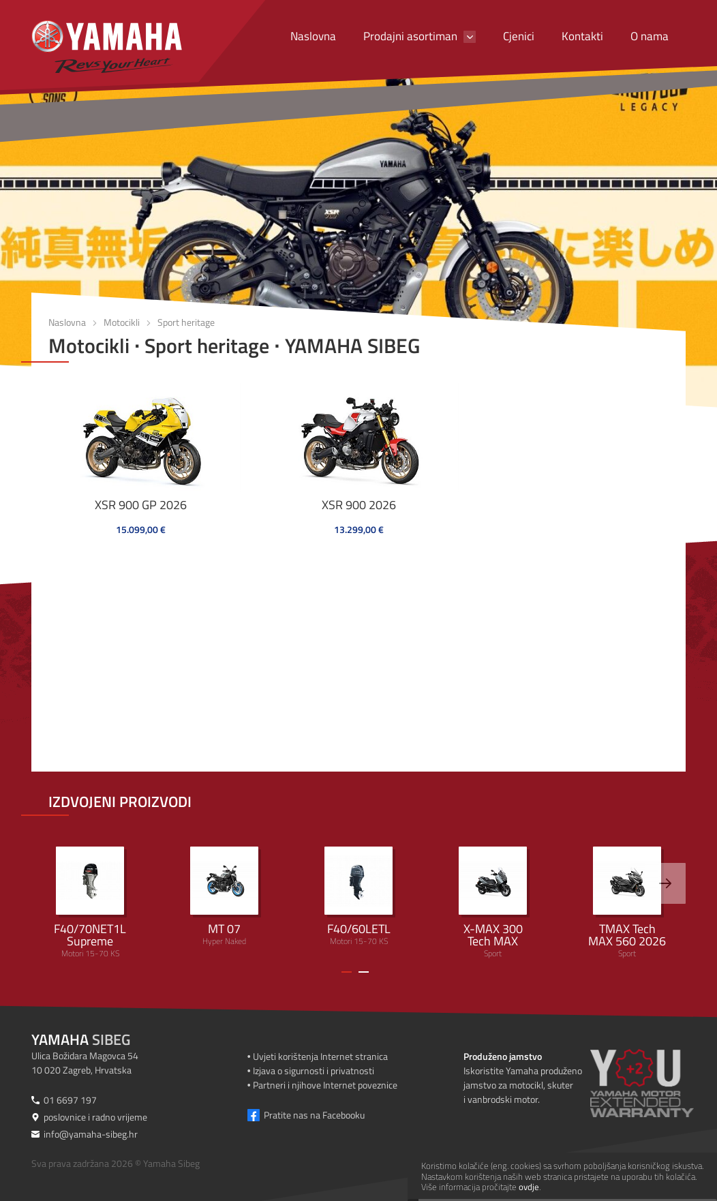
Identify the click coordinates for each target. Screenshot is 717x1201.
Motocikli (122, 322)
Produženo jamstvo (502, 1056)
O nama (649, 36)
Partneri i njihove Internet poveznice (325, 1085)
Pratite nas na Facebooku (314, 1115)
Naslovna (313, 36)
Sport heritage (186, 322)
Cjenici (518, 36)
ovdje (529, 1187)
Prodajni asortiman (410, 36)
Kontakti (582, 36)
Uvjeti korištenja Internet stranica (320, 1056)
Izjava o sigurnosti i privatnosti (313, 1070)
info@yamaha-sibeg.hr (91, 1134)
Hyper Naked (224, 897)
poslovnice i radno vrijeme (95, 1117)
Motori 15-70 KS (90, 903)
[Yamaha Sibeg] (106, 46)
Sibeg (80, 1039)
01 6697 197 (70, 1100)
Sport (492, 903)
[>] (665, 883)
